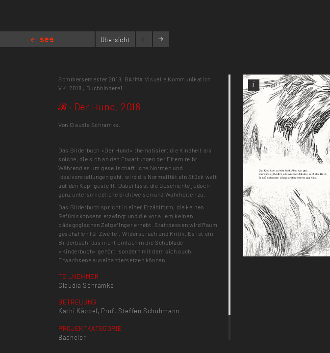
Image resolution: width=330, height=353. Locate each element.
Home (41, 40)
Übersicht (115, 40)
